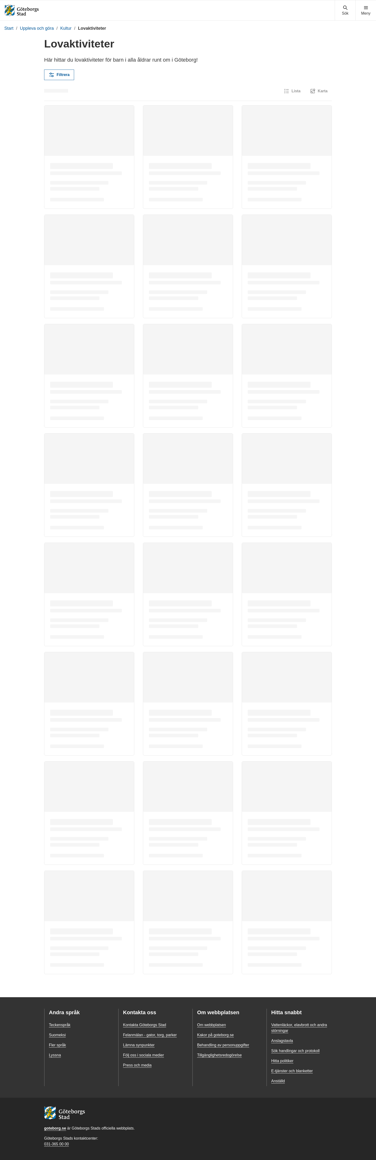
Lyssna (55, 1055)
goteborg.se (55, 1128)
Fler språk (57, 1045)
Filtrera (59, 75)
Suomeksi (57, 1035)
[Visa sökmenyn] (345, 10)
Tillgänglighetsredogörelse (219, 1055)
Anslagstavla (282, 1041)
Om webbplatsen (211, 1025)
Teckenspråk (59, 1025)
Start (8, 28)
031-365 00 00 (56, 1144)
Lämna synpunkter (139, 1045)
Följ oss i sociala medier (143, 1055)
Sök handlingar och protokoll (295, 1051)
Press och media (137, 1065)
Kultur (65, 28)
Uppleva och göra (37, 28)
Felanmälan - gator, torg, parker (150, 1035)
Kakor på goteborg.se (215, 1035)
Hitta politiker (282, 1061)
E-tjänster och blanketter (292, 1071)
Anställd (278, 1081)
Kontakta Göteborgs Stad (144, 1025)
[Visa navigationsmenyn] (366, 10)
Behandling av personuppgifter (223, 1045)
